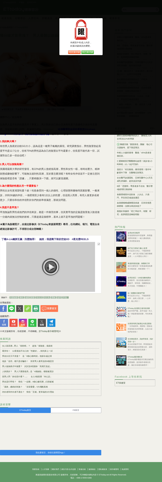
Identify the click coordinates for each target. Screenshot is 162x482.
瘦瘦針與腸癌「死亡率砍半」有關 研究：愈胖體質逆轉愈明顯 (134, 213)
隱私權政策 (102, 469)
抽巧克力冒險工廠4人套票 (137, 248)
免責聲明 (125, 469)
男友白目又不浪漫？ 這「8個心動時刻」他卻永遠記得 (27, 356)
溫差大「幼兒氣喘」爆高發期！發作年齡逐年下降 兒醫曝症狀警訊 (134, 171)
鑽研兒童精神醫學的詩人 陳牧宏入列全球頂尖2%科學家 (134, 137)
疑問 (59, 297)
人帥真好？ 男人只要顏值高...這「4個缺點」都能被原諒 (28, 371)
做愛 (27, 297)
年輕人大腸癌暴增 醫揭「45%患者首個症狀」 (134, 154)
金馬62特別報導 (134, 233)
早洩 (65, 297)
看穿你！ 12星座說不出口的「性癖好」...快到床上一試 (27, 351)
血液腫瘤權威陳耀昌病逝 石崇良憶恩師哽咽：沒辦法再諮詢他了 (134, 204)
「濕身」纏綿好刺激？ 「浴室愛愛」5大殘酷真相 (25, 387)
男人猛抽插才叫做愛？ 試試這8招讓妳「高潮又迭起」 (27, 366)
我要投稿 (35, 469)
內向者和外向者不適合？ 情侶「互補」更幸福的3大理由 (28, 392)
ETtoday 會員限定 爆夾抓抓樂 (139, 308)
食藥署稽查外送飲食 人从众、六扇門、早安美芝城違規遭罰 (133, 196)
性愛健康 (14, 297)
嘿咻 (53, 297)
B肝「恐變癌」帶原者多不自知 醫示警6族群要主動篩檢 (135, 187)
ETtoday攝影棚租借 (135, 357)
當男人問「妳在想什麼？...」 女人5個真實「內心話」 (27, 376)
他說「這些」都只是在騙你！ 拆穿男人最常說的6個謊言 (28, 361)
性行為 (47, 297)
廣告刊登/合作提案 (68, 469)
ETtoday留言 (25, 410)
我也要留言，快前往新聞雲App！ (51, 452)
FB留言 (76, 410)
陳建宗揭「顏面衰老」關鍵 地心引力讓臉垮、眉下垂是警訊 (134, 146)
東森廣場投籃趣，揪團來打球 (139, 263)
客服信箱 (82, 469)
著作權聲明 (114, 469)
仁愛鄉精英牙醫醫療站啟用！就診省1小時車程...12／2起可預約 (134, 162)
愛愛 (33, 297)
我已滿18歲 (87, 52)
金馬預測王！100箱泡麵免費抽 (139, 278)
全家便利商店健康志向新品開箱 (139, 324)
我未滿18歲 (74, 52)
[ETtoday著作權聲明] (49, 331)
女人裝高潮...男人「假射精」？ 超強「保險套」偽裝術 (27, 346)
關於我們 (55, 469)
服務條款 (92, 469)
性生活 (39, 297)
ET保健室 (120, 383)
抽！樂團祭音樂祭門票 (136, 293)
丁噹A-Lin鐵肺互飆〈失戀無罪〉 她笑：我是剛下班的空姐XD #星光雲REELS (45, 239)
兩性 (21, 297)
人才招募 (45, 469)
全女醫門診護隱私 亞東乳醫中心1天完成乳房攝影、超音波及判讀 (134, 179)
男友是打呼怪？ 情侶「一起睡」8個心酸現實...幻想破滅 (28, 382)
